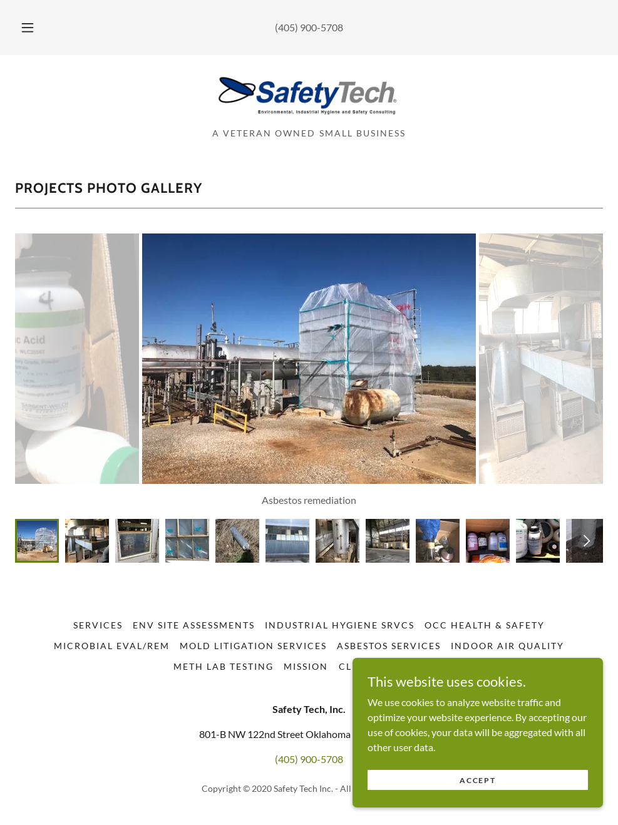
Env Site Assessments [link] (194, 625)
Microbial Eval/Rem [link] (112, 645)
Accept (477, 773)
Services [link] (98, 625)
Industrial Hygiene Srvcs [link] (339, 625)
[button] (41, 27)
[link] (309, 116)
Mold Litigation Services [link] (253, 645)
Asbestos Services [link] (389, 645)
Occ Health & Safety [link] (485, 625)
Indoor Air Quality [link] (507, 645)
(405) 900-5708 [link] (309, 27)
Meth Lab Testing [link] (223, 666)
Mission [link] (306, 666)
